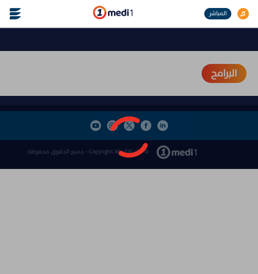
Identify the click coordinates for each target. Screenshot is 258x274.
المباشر (218, 13)
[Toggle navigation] (10, 14)
